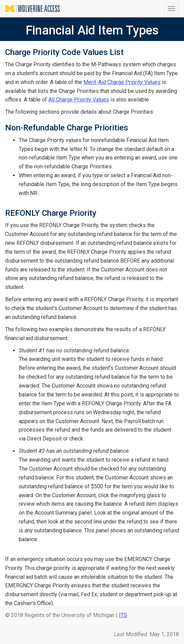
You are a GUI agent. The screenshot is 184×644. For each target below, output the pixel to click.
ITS (123, 615)
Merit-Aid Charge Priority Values (121, 82)
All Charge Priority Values (78, 99)
